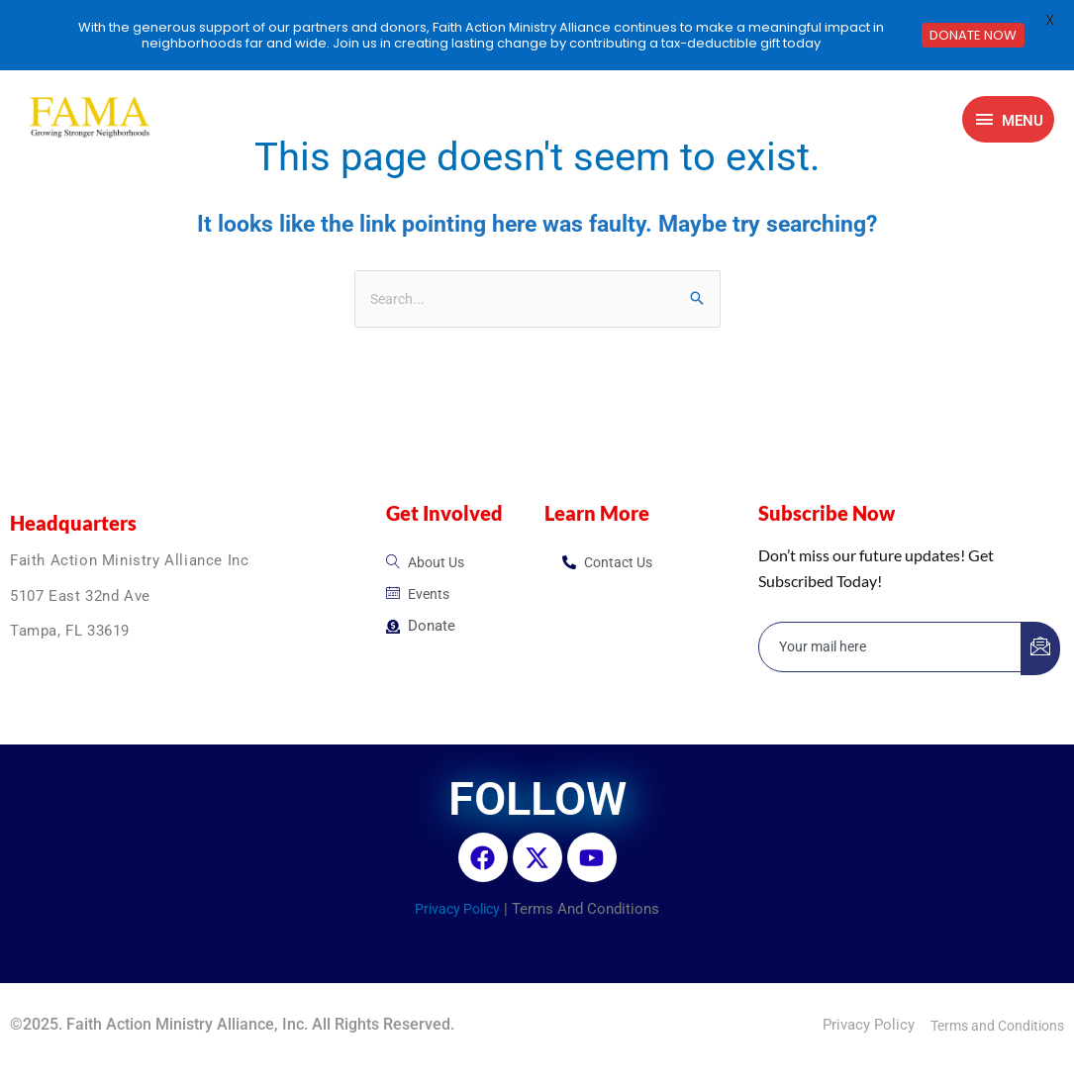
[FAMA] (87, 119)
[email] (891, 649)
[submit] (1040, 650)
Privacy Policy (458, 911)
